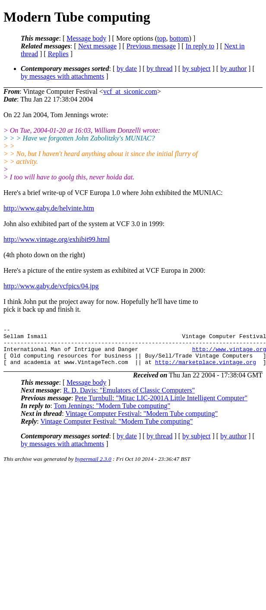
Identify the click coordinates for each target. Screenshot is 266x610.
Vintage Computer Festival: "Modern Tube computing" (141, 421)
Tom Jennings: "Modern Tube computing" (112, 413)
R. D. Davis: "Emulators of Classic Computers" (129, 398)
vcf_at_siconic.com (130, 91)
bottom (179, 38)
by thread (160, 68)
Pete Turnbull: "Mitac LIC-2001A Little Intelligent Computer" (161, 405)
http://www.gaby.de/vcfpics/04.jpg (51, 286)
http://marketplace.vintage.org (205, 370)
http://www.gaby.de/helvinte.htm (48, 208)
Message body (86, 38)
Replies (58, 53)
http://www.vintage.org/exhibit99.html (56, 239)
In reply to (200, 46)
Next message (97, 46)
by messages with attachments (62, 76)
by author (233, 68)
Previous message (151, 46)
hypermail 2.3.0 (93, 466)
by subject (196, 68)
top (161, 38)
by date (127, 68)
